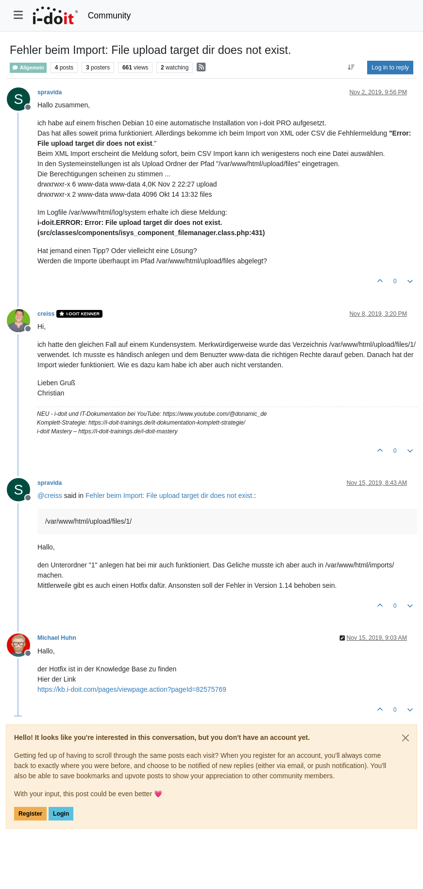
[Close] (405, 738)
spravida (49, 92)
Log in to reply (390, 67)
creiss (45, 313)
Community (109, 15)
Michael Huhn (56, 637)
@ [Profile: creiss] (49, 495)
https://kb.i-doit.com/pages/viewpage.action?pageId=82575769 (131, 689)
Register (30, 813)
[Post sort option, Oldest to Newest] (351, 67)
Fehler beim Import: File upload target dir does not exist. (169, 495)
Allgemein (28, 68)
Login (61, 813)
